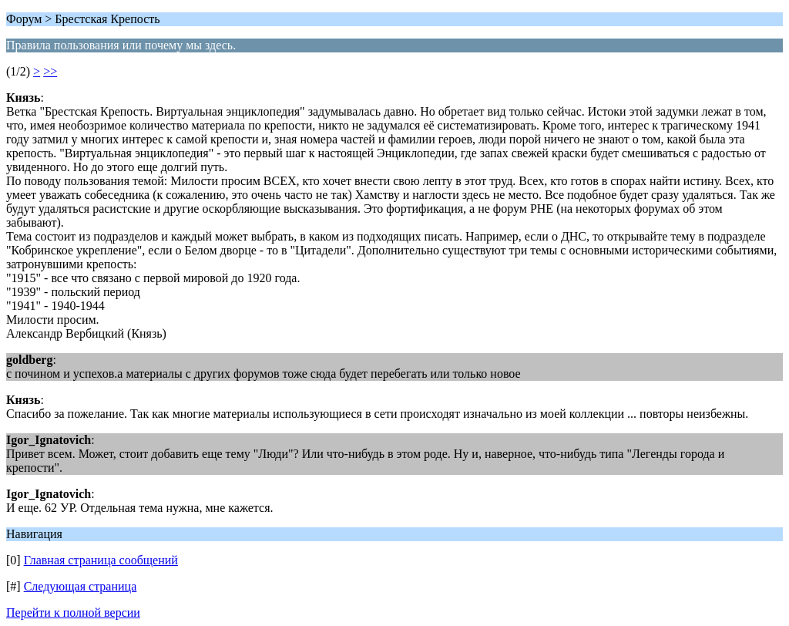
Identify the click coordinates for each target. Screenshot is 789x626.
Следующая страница (80, 586)
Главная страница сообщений (101, 560)
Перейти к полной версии (73, 612)
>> (50, 71)
